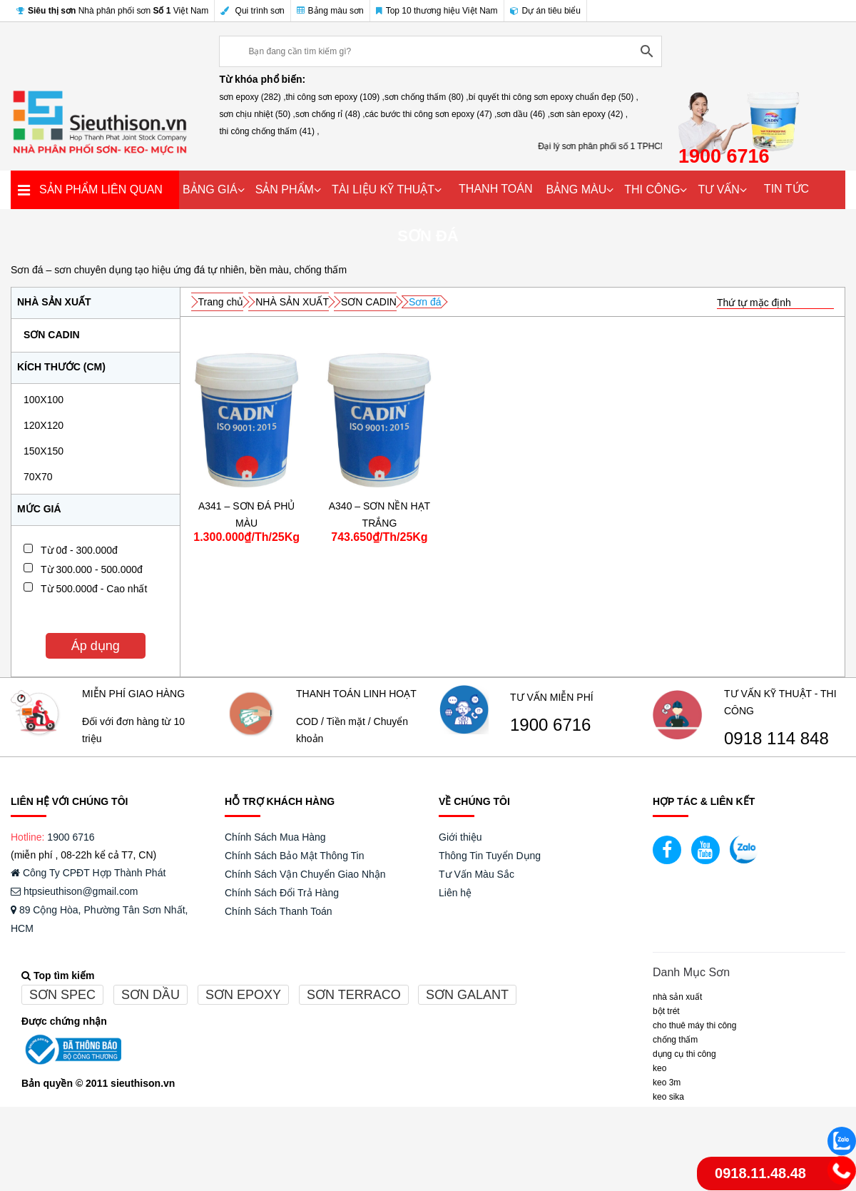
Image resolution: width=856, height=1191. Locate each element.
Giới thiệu (460, 837)
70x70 (38, 476)
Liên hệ (455, 892)
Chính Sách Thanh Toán (278, 911)
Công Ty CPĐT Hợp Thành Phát (88, 872)
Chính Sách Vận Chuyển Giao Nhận (305, 874)
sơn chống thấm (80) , (426, 97)
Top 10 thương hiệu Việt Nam (437, 11)
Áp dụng (95, 646)
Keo (659, 1068)
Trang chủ (221, 302)
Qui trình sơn (252, 11)
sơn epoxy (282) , (252, 97)
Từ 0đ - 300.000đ (79, 550)
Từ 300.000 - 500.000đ (92, 569)
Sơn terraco (354, 995)
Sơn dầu (150, 995)
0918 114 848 (776, 738)
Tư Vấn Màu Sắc (476, 874)
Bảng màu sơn (330, 11)
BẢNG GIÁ (210, 189)
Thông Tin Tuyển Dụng (490, 855)
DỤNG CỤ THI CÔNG (684, 1054)
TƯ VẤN (718, 189)
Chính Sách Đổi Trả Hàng (282, 892)
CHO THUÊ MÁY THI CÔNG (694, 1025)
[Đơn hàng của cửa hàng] (775, 303)
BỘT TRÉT (666, 1011)
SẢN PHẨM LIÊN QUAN (101, 189)
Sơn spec (62, 995)
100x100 (43, 399)
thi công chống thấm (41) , (269, 131)
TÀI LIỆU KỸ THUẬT (383, 189)
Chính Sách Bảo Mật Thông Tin (295, 855)
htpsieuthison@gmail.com (74, 891)
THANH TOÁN (495, 189)
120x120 (43, 425)
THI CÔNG (652, 189)
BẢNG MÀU (576, 189)
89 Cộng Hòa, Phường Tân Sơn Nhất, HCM (99, 919)
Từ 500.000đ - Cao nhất (94, 588)
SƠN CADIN (52, 334)
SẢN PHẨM (284, 189)
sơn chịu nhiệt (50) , (257, 114)
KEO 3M (667, 1083)
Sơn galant (467, 995)
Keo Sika (668, 1097)
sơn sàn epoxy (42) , (589, 114)
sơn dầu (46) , (523, 114)
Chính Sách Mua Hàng (275, 837)
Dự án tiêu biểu (545, 11)
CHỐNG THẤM (675, 1040)
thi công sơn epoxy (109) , (335, 97)
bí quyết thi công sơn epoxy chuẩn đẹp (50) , (553, 97)
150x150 (43, 451)
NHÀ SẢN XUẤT (292, 302)
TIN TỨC (786, 189)
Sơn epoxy (243, 995)
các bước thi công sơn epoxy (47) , (431, 114)
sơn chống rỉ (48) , (330, 114)
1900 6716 (550, 725)
